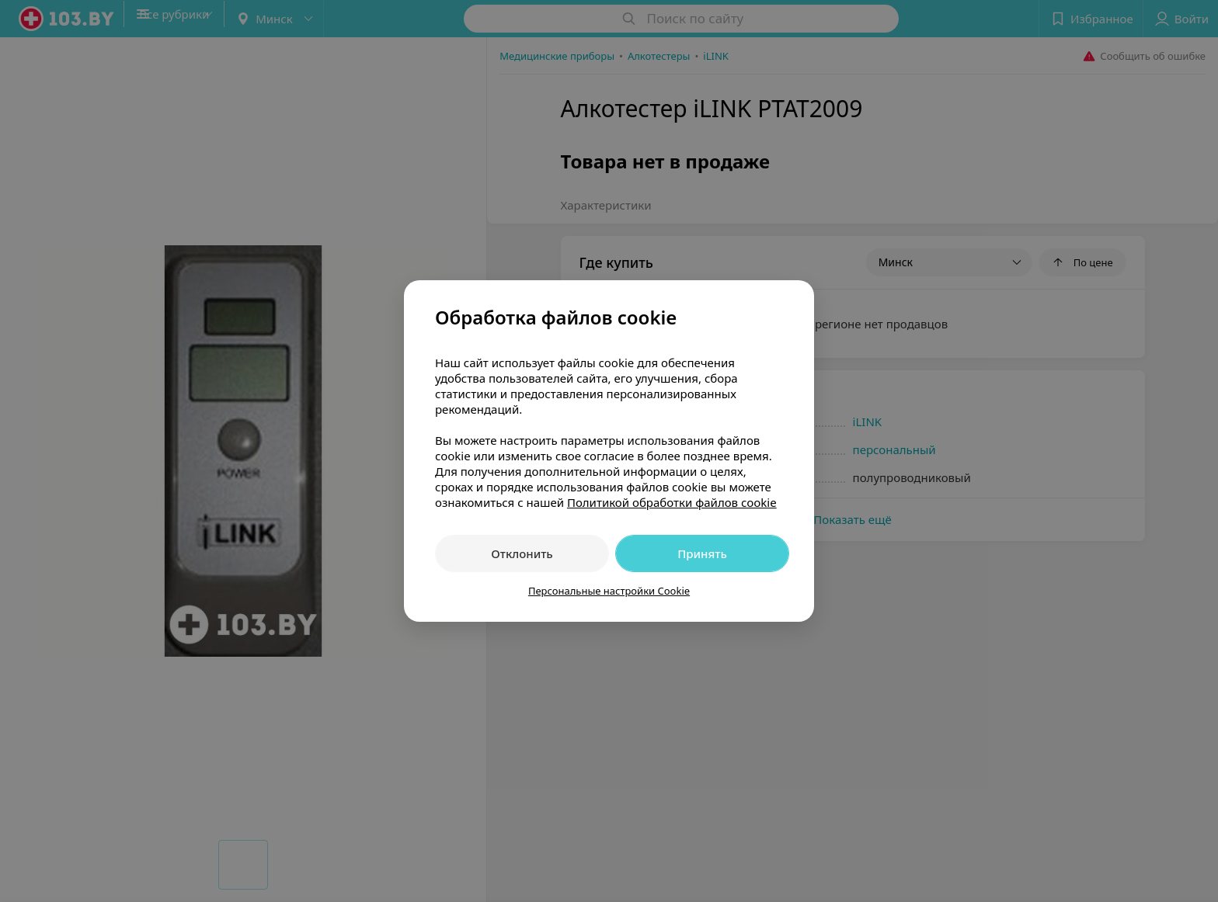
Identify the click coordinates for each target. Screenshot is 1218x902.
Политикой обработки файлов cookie (672, 502)
